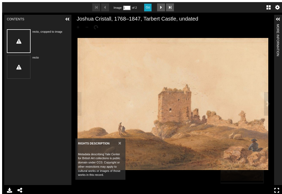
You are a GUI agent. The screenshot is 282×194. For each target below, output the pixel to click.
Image (117, 7)
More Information (278, 26)
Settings (277, 7)
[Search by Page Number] (127, 7)
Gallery (269, 7)
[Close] (119, 143)
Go (148, 7)
